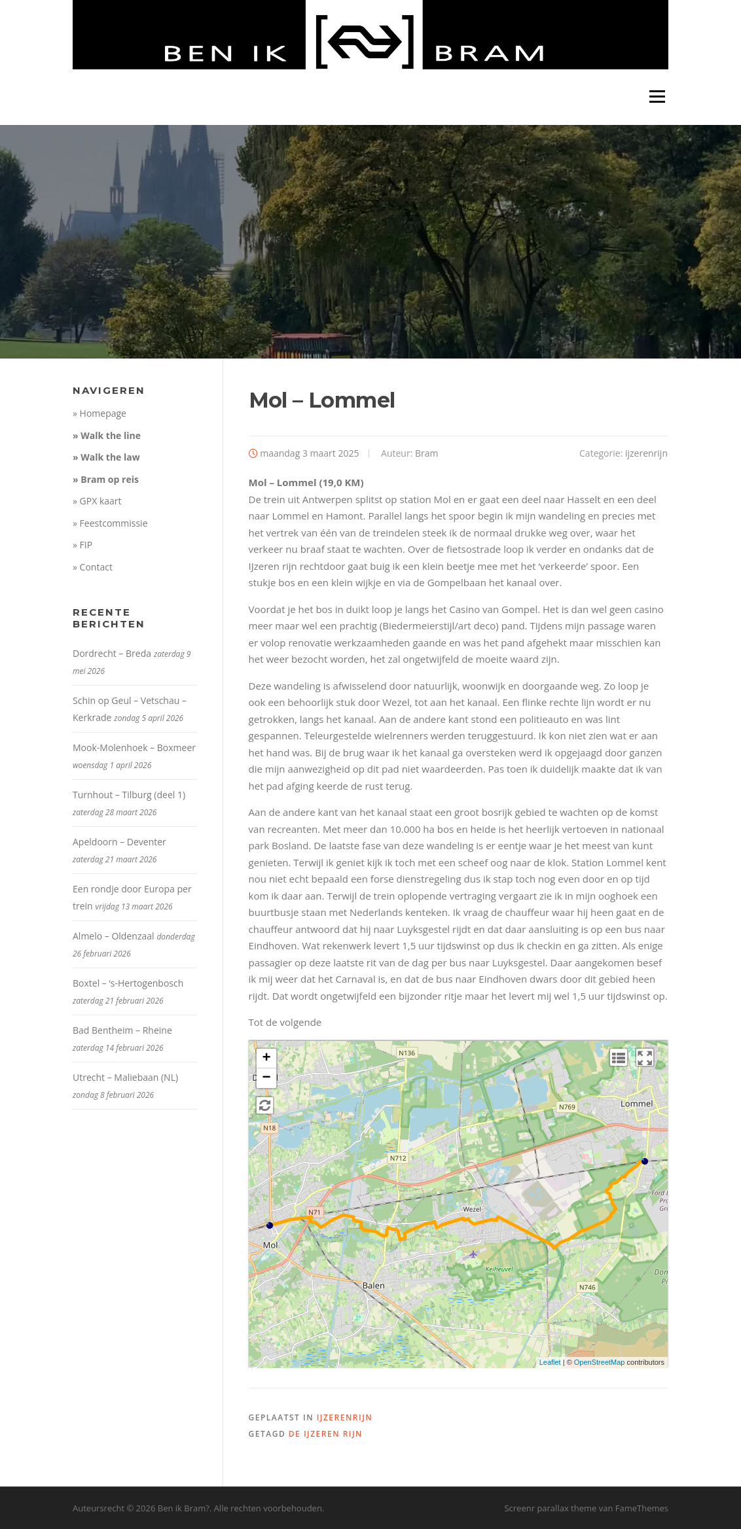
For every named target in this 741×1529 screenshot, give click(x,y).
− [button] (266, 1078)
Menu (656, 96)
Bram (427, 453)
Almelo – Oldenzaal (113, 936)
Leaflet (550, 1362)
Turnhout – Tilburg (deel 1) (129, 794)
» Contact (93, 567)
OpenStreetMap (599, 1362)
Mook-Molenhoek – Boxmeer (134, 747)
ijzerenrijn (646, 453)
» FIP (82, 544)
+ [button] (266, 1058)
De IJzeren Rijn (326, 1433)
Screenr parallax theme (550, 1508)
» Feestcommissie (110, 523)
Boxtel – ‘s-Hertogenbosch (128, 983)
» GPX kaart (97, 501)
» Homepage (99, 413)
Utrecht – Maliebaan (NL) (125, 1077)
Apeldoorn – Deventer (119, 841)
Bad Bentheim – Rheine (122, 1030)
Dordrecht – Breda (112, 653)
